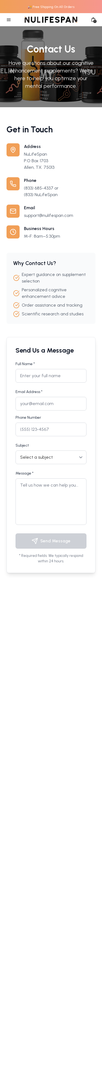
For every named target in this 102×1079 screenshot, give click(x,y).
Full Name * (25, 364)
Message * (24, 473)
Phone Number (28, 417)
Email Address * (29, 391)
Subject (22, 445)
